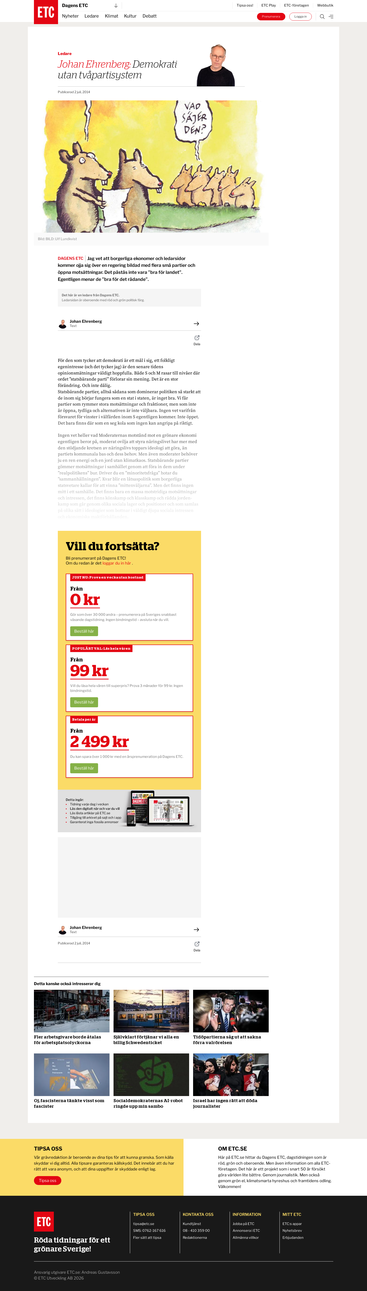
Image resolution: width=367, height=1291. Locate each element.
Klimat (111, 16)
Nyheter (70, 16)
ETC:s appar (292, 1224)
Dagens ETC (90, 5)
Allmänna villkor (246, 1238)
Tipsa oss (47, 1180)
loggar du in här (117, 563)
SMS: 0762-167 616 (149, 1231)
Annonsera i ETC (246, 1231)
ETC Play (268, 5)
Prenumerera (271, 16)
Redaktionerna (195, 1238)
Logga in (300, 16)
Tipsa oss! (245, 5)
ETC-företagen (296, 5)
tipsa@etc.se (143, 1224)
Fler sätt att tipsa (147, 1238)
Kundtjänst (192, 1224)
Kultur (130, 16)
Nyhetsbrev (292, 1231)
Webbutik (325, 5)
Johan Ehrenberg (86, 321)
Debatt (150, 16)
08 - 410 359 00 (196, 1231)
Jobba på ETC (243, 1224)
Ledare (91, 16)
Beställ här (84, 631)
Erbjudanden (293, 1238)
